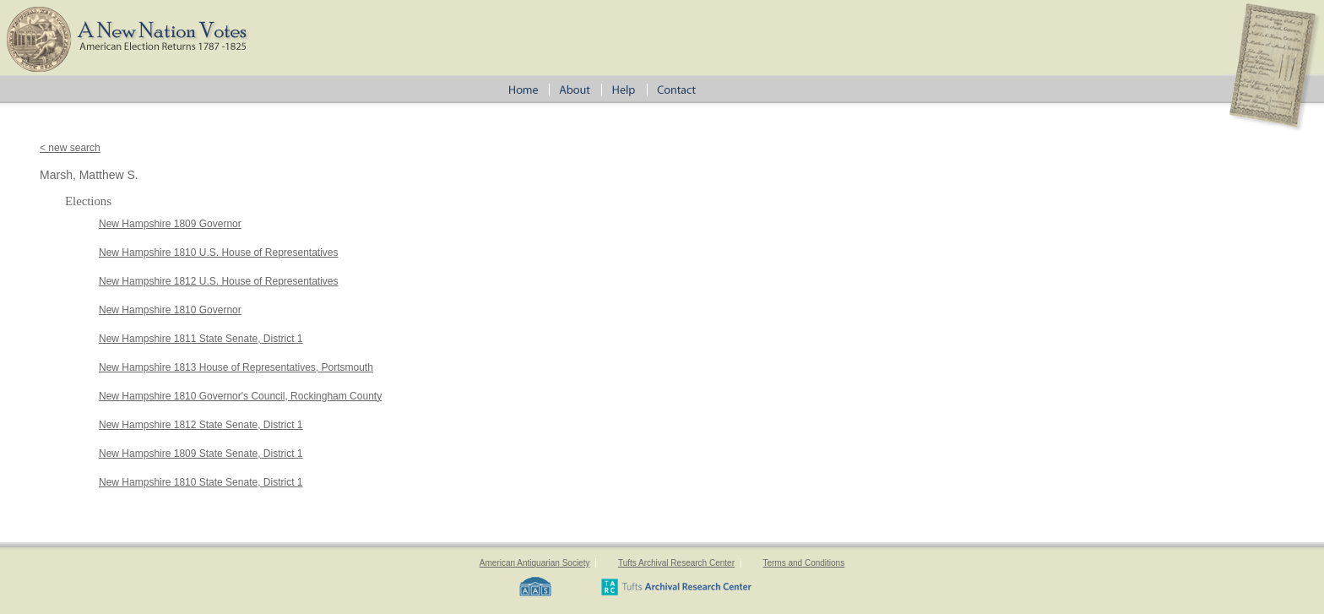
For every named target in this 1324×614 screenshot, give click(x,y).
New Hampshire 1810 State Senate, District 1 (200, 482)
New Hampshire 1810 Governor (170, 310)
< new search (70, 148)
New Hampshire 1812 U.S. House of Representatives (218, 281)
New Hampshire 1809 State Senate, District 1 (200, 453)
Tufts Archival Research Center (676, 563)
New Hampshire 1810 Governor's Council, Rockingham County (240, 396)
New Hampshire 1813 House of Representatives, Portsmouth (236, 367)
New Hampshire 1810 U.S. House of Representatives (218, 252)
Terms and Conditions (803, 563)
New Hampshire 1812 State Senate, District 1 (200, 425)
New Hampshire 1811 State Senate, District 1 (200, 339)
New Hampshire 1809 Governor (170, 224)
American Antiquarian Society (535, 563)
